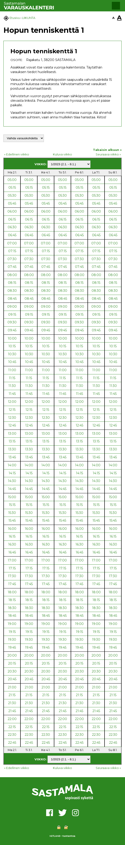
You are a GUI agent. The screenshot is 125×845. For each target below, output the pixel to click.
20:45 (12, 679)
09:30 (12, 322)
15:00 (12, 497)
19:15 (12, 632)
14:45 (12, 489)
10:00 (12, 338)
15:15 (12, 505)
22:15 (12, 727)
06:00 (12, 211)
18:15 (12, 600)
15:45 (12, 520)
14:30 (12, 481)
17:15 (12, 568)
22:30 (12, 735)
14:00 (12, 465)
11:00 (12, 370)
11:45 (12, 394)
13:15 (12, 441)
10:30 (12, 354)
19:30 (12, 639)
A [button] (113, 18)
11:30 (12, 386)
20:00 (12, 655)
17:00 (12, 560)
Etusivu (15, 18)
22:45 (12, 743)
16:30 (12, 544)
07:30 (12, 259)
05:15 (12, 187)
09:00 (12, 307)
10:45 (12, 362)
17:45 (12, 584)
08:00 (12, 275)
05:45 (12, 203)
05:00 (12, 180)
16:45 (12, 552)
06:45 (12, 235)
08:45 (12, 299)
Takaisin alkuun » (107, 150)
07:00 (12, 243)
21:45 (12, 711)
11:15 (12, 378)
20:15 (12, 663)
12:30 (12, 418)
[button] (116, 6)
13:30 (12, 449)
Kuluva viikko (62, 154)
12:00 (12, 402)
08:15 (12, 283)
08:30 (12, 291)
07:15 (12, 251)
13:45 (12, 457)
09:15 (12, 314)
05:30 (12, 195)
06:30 (12, 227)
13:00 (12, 433)
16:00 (12, 529)
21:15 (12, 695)
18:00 (12, 592)
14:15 (12, 473)
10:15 (12, 346)
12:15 (12, 410)
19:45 (12, 647)
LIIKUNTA (28, 18)
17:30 (12, 576)
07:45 (12, 267)
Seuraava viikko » (108, 154)
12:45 (12, 425)
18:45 (12, 616)
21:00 (12, 687)
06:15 (12, 219)
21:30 (12, 703)
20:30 (12, 671)
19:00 (12, 624)
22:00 (12, 719)
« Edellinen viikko (16, 154)
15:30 (12, 513)
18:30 (12, 608)
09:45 (12, 330)
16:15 (12, 536)
